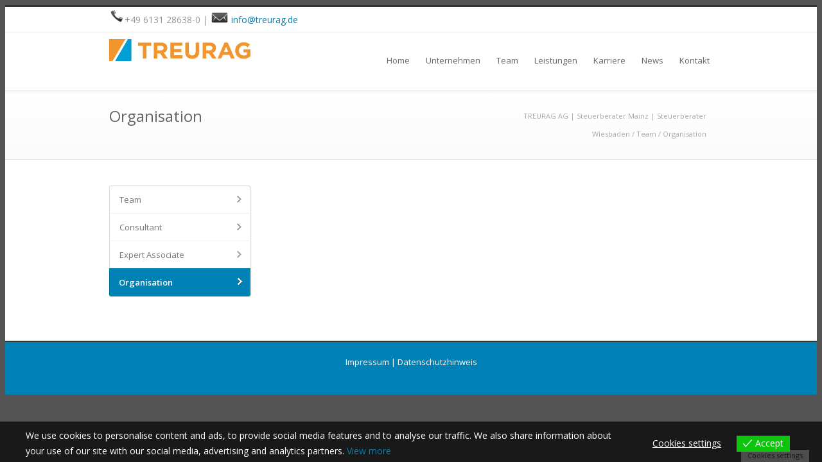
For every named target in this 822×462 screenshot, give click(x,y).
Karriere (609, 60)
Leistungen (555, 60)
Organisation (146, 282)
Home (398, 60)
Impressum (367, 362)
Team (507, 60)
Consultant (140, 227)
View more (369, 451)
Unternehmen (453, 60)
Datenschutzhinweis (437, 362)
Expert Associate (151, 255)
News (652, 60)
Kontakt (694, 60)
